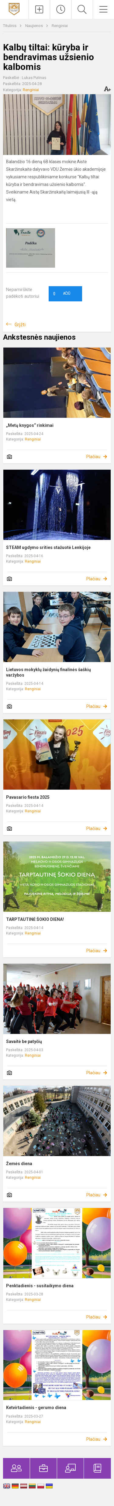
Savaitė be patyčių (24, 1041)
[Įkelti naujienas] (39, 9)
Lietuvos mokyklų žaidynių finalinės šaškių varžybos (48, 672)
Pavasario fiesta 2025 (28, 797)
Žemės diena (19, 1163)
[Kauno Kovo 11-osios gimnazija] (14, 9)
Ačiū (61, 293)
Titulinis (10, 25)
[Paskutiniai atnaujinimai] (60, 9)
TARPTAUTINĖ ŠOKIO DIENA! (35, 919)
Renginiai (60, 25)
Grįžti (20, 325)
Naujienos (34, 25)
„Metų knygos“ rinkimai (30, 425)
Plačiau (93, 456)
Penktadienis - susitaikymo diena (40, 1285)
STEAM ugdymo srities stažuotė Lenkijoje (48, 547)
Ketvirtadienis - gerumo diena (36, 1407)
